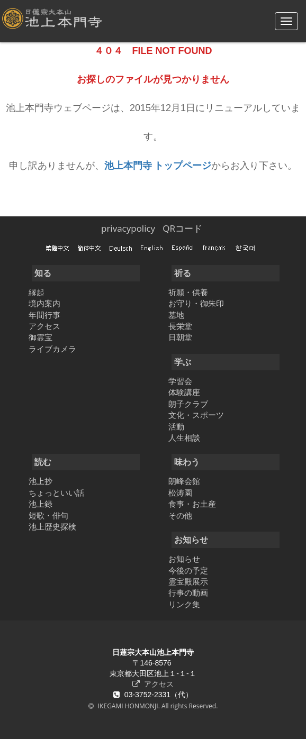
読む (42, 462)
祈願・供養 (188, 292)
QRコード (182, 228)
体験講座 (184, 392)
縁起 (36, 292)
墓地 (176, 314)
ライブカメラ (52, 348)
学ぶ (182, 362)
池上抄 (40, 481)
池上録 (40, 503)
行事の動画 (188, 592)
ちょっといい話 (56, 492)
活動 (176, 426)
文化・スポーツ (196, 414)
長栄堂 (180, 326)
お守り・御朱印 (196, 303)
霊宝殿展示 (188, 581)
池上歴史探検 (52, 526)
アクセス (44, 326)
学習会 (180, 381)
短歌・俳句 (48, 515)
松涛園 (180, 492)
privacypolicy (128, 228)
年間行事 (44, 314)
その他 (180, 515)
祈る (182, 273)
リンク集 (184, 604)
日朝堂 (180, 337)
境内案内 (44, 303)
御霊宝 (40, 337)
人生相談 (184, 437)
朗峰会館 (184, 481)
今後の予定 (188, 570)
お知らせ (191, 539)
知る (42, 273)
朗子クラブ (188, 403)
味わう (187, 462)
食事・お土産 (192, 503)
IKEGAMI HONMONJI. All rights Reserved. (157, 705)
